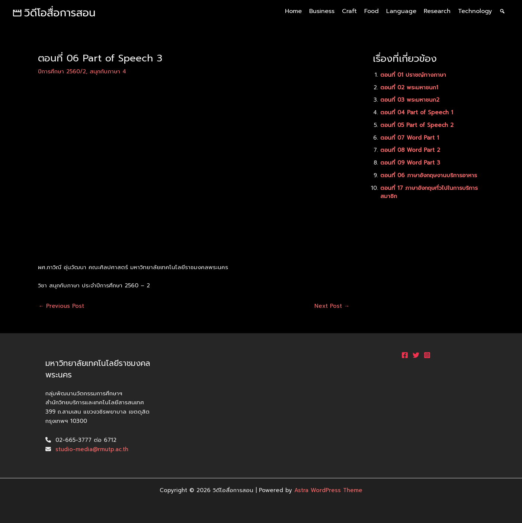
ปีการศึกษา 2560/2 (62, 71)
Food (371, 11)
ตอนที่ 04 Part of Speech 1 (417, 112)
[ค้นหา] (502, 11)
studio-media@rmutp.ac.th (92, 449)
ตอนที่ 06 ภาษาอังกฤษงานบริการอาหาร (429, 175)
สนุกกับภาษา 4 (108, 71)
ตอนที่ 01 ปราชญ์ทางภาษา (413, 75)
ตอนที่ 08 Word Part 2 (410, 150)
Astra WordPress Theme (328, 490)
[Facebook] (404, 355)
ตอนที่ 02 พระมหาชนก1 (409, 87)
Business (321, 11)
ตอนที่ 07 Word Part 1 (409, 138)
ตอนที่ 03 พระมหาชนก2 (410, 100)
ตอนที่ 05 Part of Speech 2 (417, 125)
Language (401, 11)
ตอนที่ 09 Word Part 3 (410, 163)
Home (293, 11)
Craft (349, 11)
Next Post (332, 306)
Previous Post (61, 306)
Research (437, 11)
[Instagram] (427, 355)
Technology (475, 11)
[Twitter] (416, 355)
